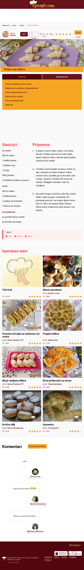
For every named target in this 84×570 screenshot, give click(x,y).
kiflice (30, 236)
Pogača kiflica (62, 322)
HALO (17, 562)
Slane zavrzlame (62, 277)
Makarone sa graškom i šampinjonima (22, 88)
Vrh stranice (74, 545)
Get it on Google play (75, 553)
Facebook (48, 557)
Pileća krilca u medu (14, 96)
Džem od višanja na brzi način (18, 84)
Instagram (72, 557)
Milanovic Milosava (35, 531)
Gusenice (62, 411)
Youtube (64, 557)
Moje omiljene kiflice (21, 367)
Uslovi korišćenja (32, 558)
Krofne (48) (21, 411)
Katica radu (35, 476)
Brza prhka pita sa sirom (62, 367)
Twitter (56, 557)
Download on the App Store (61, 553)
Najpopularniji (62, 77)
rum (10, 236)
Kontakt (17, 559)
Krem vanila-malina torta (16, 92)
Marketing (10, 559)
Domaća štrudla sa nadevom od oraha (21, 322)
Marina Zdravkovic (38, 504)
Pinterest (48, 560)
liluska (13, 35)
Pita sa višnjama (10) (14, 101)
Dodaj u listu (78, 33)
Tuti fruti (21, 277)
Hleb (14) (9, 105)
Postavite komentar (37, 446)
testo (19, 236)
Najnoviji (22, 77)
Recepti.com (42, 4)
